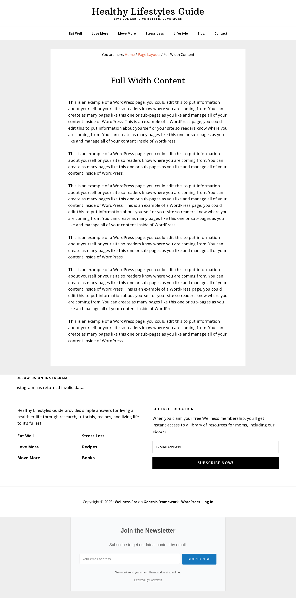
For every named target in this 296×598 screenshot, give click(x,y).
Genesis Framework (161, 501)
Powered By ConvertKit (148, 580)
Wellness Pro (126, 501)
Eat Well (25, 435)
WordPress (190, 501)
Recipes (89, 446)
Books (88, 457)
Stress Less (93, 435)
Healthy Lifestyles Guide (148, 11)
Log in (208, 501)
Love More (28, 446)
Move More (28, 457)
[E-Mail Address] (215, 447)
